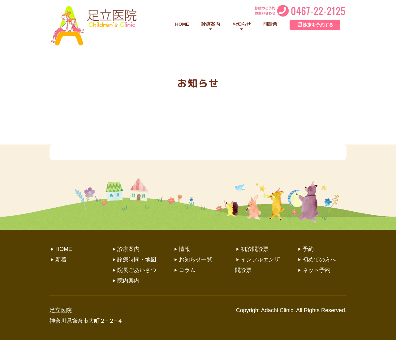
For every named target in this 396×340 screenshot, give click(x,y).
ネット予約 (316, 270)
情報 (184, 249)
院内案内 (128, 281)
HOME (182, 24)
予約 (308, 249)
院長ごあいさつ (136, 270)
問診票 (270, 24)
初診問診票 (255, 249)
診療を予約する (315, 24)
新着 (61, 259)
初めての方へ (319, 259)
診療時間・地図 (136, 259)
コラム (187, 270)
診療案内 (210, 24)
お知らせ (241, 24)
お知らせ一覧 (195, 259)
